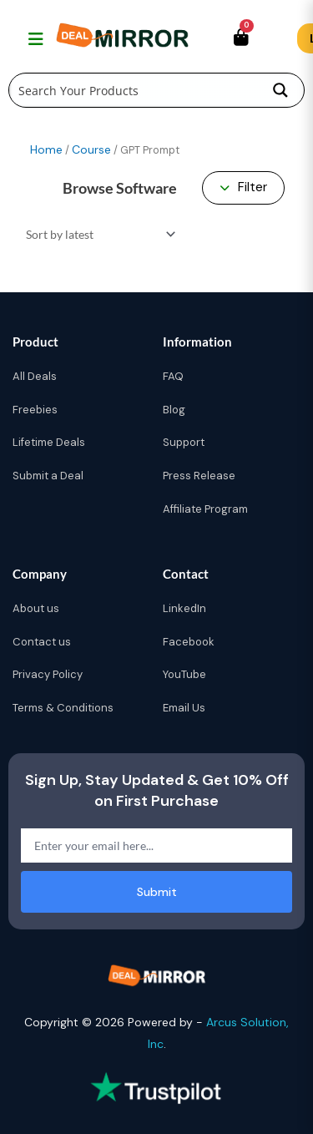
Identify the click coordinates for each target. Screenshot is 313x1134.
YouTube (184, 674)
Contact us (42, 642)
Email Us (184, 708)
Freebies (35, 409)
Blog (174, 409)
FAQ (173, 376)
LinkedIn (184, 608)
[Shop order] (97, 234)
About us (36, 608)
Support (183, 442)
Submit (157, 891)
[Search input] (134, 90)
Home (46, 149)
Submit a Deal (48, 475)
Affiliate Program (205, 509)
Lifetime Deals (49, 442)
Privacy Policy (48, 674)
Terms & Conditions (63, 708)
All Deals (35, 376)
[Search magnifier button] (280, 90)
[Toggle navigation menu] (34, 38)
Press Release (199, 475)
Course (91, 149)
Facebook (189, 642)
